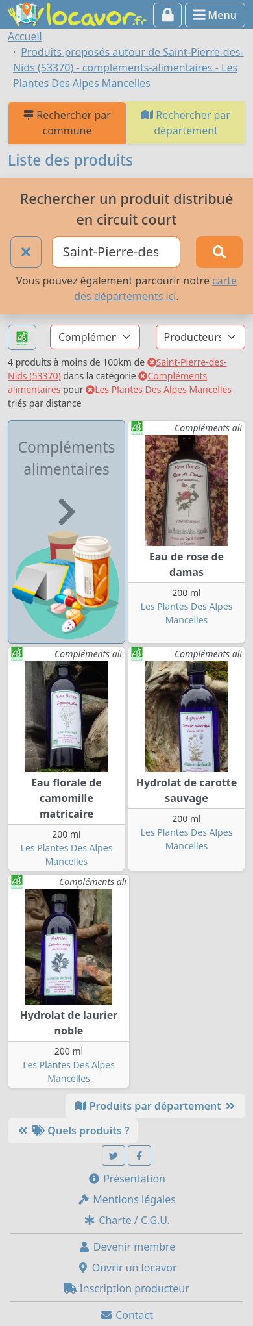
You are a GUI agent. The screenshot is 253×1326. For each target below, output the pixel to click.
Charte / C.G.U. (126, 1220)
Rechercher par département (185, 123)
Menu (215, 15)
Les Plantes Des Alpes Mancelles (159, 389)
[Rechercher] (219, 252)
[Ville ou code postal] (116, 252)
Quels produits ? (72, 1130)
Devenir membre (127, 1247)
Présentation (126, 1178)
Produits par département (155, 1106)
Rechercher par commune (67, 123)
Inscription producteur (126, 1288)
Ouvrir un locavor (127, 1267)
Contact (126, 1315)
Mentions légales (126, 1199)
